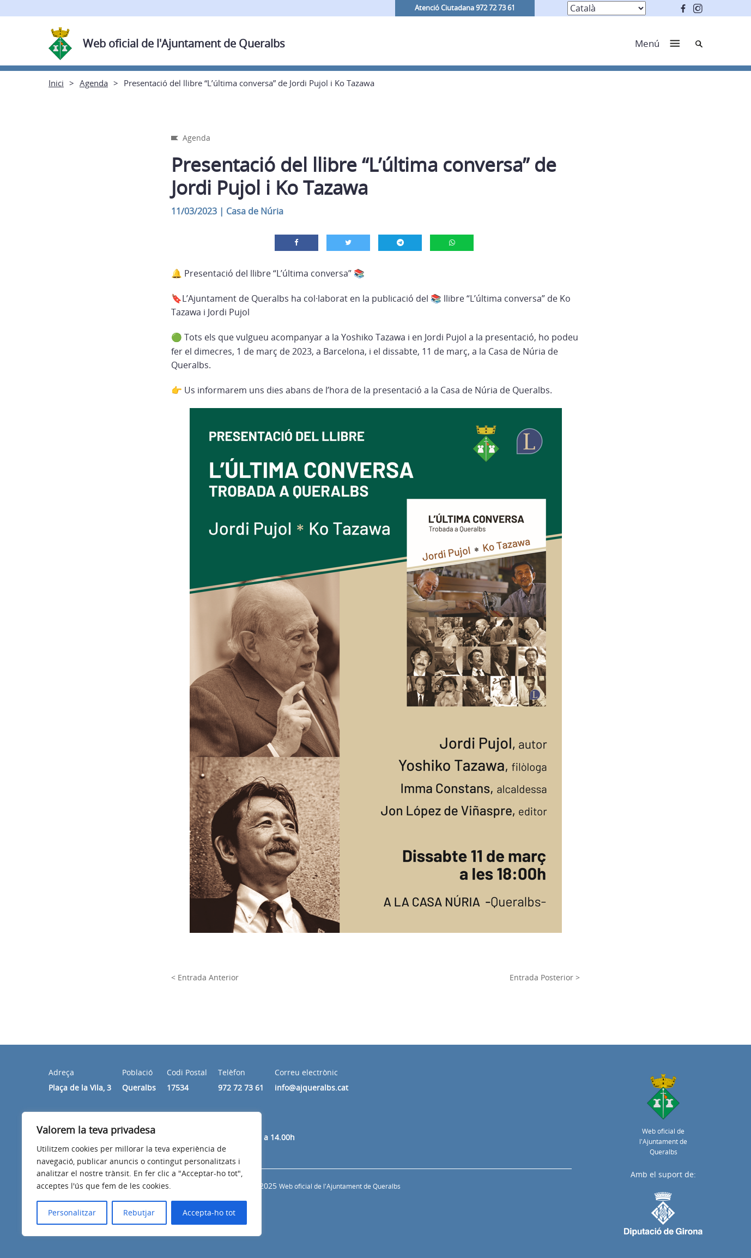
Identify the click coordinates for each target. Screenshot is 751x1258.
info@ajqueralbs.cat (311, 1087)
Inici (56, 82)
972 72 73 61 (241, 1087)
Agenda (94, 82)
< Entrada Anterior (205, 977)
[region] (142, 1174)
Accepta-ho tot (209, 1212)
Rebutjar (139, 1212)
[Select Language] (606, 8)
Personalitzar (72, 1212)
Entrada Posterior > (545, 977)
